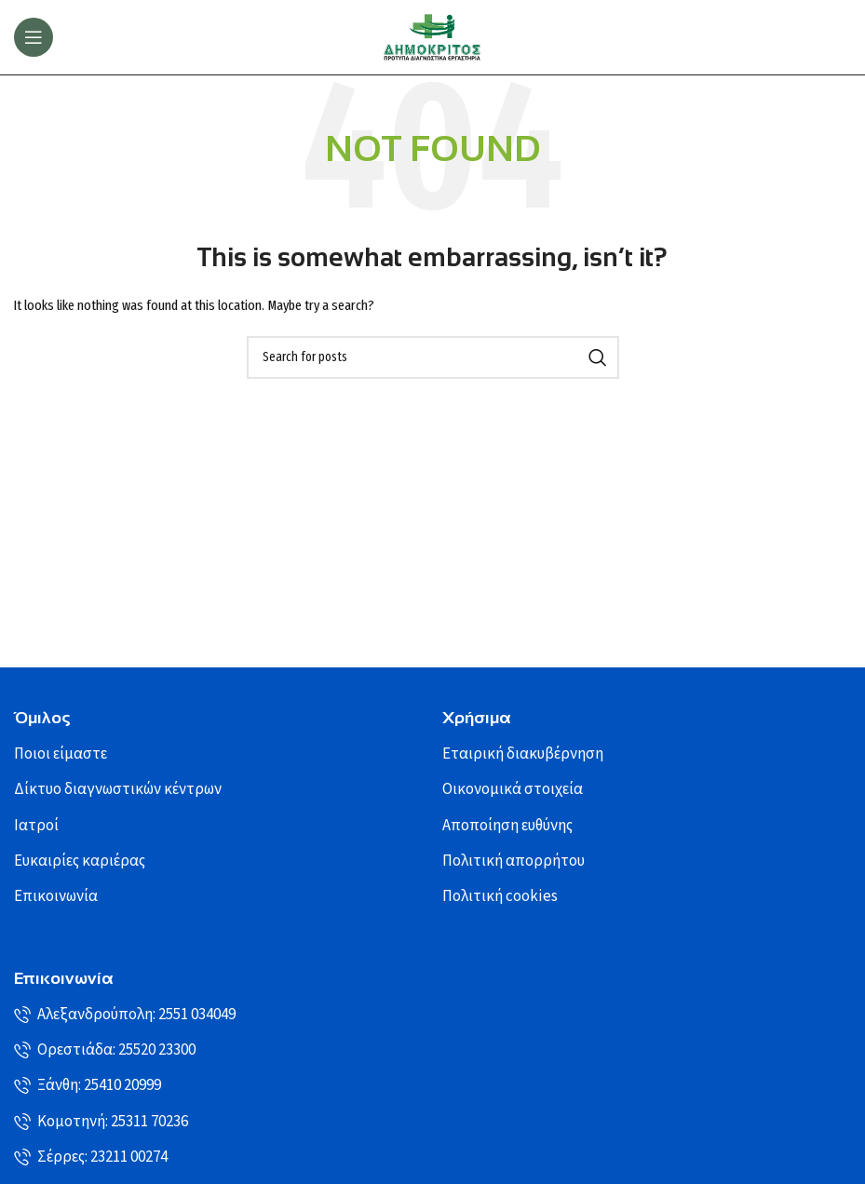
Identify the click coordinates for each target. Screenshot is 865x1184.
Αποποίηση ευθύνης (507, 825)
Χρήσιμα (476, 717)
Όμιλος (42, 717)
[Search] (433, 357)
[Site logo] (433, 37)
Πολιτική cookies (500, 896)
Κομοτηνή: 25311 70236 (101, 1121)
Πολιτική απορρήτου (513, 861)
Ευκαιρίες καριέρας (79, 861)
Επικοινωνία (56, 896)
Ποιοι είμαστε (60, 754)
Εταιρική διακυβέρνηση (522, 754)
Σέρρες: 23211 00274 (91, 1157)
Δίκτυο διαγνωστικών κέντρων (118, 789)
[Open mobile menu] (33, 37)
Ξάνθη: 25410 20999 (87, 1085)
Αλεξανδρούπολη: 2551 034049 (125, 1014)
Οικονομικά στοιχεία (512, 789)
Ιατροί (36, 825)
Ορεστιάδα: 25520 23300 (105, 1050)
